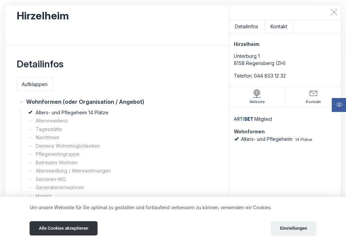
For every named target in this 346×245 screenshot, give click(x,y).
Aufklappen (35, 84)
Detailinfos (246, 26)
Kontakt (279, 26)
